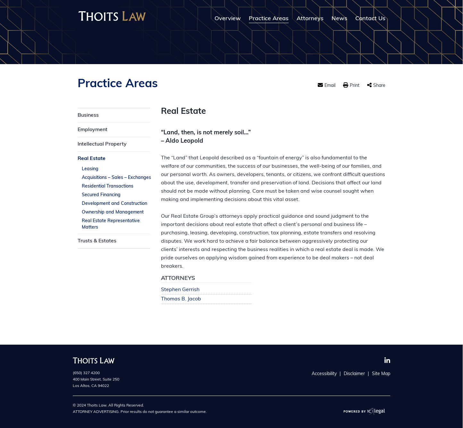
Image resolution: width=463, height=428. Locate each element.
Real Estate (91, 158)
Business (88, 115)
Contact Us (370, 18)
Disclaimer (354, 374)
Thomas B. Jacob (181, 299)
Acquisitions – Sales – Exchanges (116, 177)
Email (329, 85)
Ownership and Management (113, 212)
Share (379, 85)
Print (354, 85)
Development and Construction (114, 203)
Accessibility (324, 374)
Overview (228, 18)
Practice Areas (269, 18)
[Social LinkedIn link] (387, 360)
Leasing (90, 169)
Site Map (381, 374)
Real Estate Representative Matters (111, 224)
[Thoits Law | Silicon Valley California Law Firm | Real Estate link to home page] (112, 16)
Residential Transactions (107, 186)
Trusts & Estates (97, 241)
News (339, 18)
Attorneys (310, 18)
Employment (92, 129)
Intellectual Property (102, 144)
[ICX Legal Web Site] (364, 411)
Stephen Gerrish (180, 290)
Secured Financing (101, 195)
